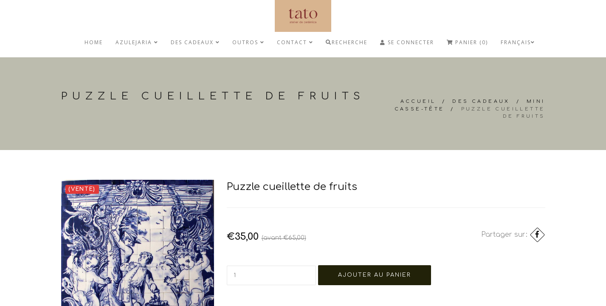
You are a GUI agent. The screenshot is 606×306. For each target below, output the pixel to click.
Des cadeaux (195, 42)
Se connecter (407, 42)
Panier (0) (467, 42)
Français (518, 42)
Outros (248, 42)
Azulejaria (137, 42)
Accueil (418, 101)
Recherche (346, 42)
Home (94, 42)
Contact (295, 42)
